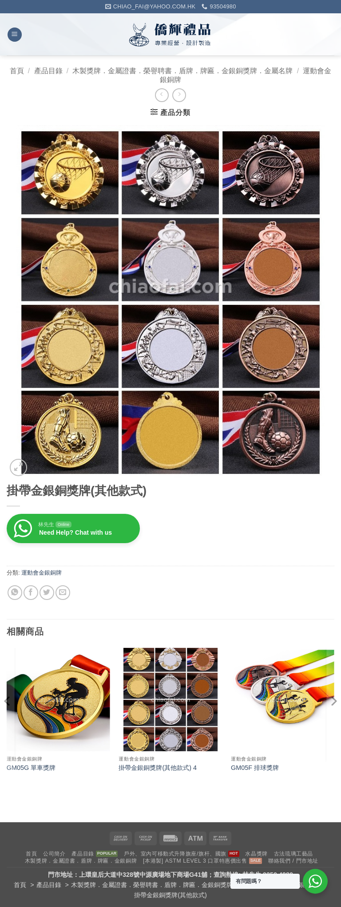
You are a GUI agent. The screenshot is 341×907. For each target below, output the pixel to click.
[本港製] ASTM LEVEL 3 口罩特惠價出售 (195, 861)
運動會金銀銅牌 (41, 572)
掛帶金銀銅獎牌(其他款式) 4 (158, 767)
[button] (15, 35)
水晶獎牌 (256, 854)
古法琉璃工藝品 (293, 854)
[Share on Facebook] (31, 592)
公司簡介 (54, 854)
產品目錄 (48, 71)
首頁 (17, 71)
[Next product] (162, 95)
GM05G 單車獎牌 (31, 767)
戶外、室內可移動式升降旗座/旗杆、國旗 (175, 854)
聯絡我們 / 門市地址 (293, 861)
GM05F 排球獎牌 (255, 767)
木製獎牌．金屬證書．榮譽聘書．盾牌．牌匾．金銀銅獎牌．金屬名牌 (182, 71)
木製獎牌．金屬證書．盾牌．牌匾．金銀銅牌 (81, 861)
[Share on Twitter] (47, 592)
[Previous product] (179, 95)
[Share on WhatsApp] (15, 592)
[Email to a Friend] (63, 592)
